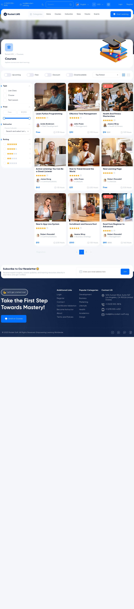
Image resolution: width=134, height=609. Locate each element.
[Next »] (91, 252)
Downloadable (80, 75)
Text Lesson (13, 100)
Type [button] (5, 86)
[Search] (59, 4)
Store (81, 14)
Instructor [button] (7, 124)
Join (125, 272)
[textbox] (16, 131)
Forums (90, 14)
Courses (58, 14)
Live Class (12, 91)
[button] (30, 86)
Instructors (70, 14)
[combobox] (106, 75)
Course (11, 95)
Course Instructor (11, 128)
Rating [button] (6, 139)
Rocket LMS (10, 54)
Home (48, 14)
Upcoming (16, 75)
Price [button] (5, 107)
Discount (56, 75)
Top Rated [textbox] (100, 75)
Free (36, 75)
